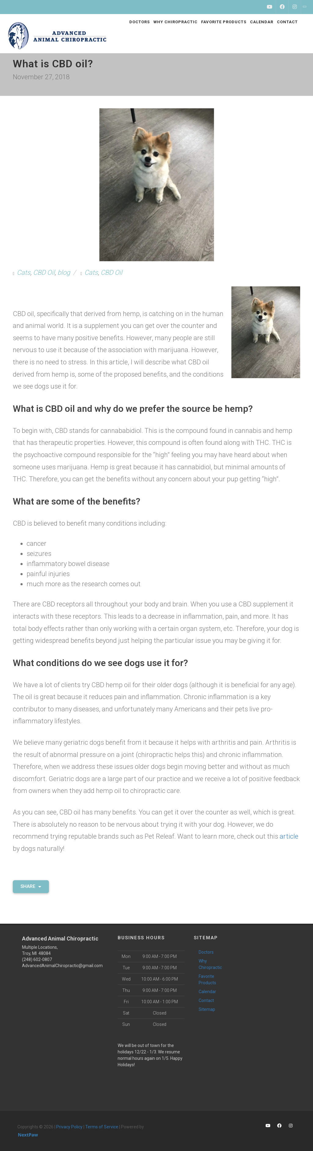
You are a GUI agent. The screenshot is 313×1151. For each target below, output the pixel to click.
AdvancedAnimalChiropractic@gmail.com (62, 965)
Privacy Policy (69, 1126)
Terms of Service (101, 1126)
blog (63, 272)
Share (30, 886)
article (289, 836)
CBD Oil (44, 272)
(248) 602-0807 (37, 959)
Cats (23, 272)
